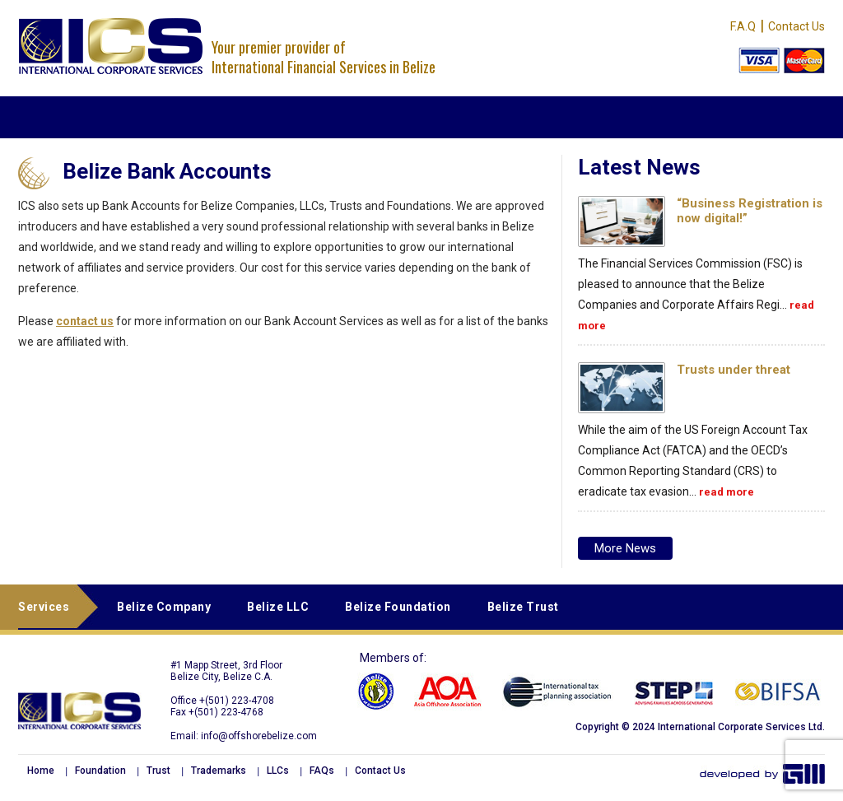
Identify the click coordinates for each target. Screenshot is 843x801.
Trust (158, 770)
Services (43, 606)
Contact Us (796, 26)
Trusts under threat (733, 369)
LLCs (278, 770)
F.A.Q (743, 26)
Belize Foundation (398, 606)
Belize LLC (278, 606)
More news (625, 548)
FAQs (322, 770)
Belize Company (164, 606)
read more (726, 492)
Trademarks (218, 770)
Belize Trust (523, 606)
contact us (85, 321)
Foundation (100, 770)
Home (40, 770)
